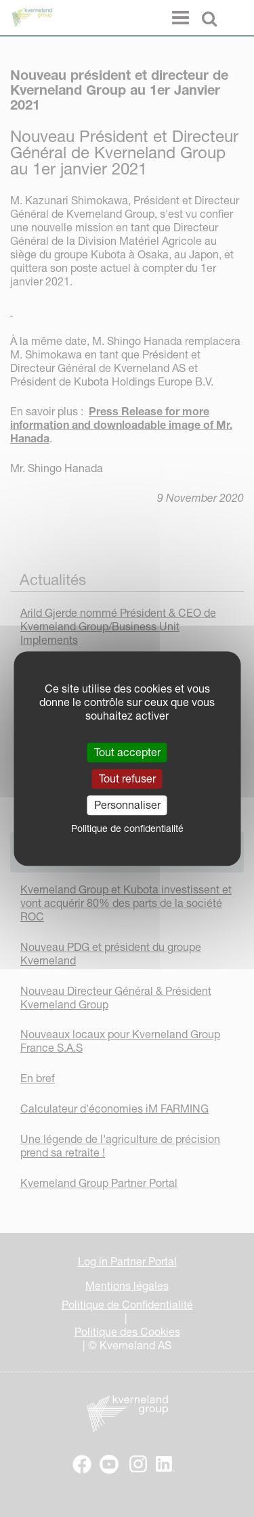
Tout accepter (127, 752)
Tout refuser (127, 778)
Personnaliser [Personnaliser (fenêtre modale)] (127, 805)
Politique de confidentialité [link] (127, 828)
